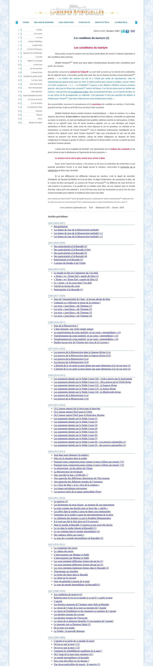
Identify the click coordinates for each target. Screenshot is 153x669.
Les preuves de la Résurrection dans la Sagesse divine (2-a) (82, 352)
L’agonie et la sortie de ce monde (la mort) (74, 641)
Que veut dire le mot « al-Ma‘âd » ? (71, 475)
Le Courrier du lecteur (35, 99)
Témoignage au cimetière (66, 571)
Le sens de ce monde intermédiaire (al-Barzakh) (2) (78, 538)
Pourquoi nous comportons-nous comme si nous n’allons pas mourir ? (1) (89, 461)
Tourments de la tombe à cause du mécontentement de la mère (83, 514)
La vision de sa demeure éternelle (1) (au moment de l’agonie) (83, 621)
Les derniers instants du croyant (69, 614)
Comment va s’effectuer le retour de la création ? (77, 302)
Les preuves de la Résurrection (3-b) (71, 362)
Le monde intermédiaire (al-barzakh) (71, 657)
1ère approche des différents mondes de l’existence (78, 481)
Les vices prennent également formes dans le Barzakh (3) (81, 568)
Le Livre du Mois (36, 103)
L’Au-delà (39, 57)
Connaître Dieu (37, 45)
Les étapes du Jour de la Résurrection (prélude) (76, 230)
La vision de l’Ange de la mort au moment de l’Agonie (80, 608)
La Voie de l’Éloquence (34, 49)
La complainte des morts (65, 548)
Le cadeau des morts (63, 551)
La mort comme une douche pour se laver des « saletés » (81, 508)
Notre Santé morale (36, 84)
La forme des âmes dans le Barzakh (71, 574)
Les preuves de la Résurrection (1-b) (71, 398)
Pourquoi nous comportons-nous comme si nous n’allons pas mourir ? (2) (89, 465)
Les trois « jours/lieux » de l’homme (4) (73, 316)
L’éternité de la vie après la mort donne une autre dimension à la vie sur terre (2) (92, 369)
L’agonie (58, 601)
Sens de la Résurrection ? (66, 325)
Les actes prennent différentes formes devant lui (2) (78, 564)
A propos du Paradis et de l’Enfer (70, 263)
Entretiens (39, 111)
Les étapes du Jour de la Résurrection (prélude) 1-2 (78, 233)
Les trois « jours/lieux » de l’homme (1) (73, 306)
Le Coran (39, 37)
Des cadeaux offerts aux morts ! (69, 535)
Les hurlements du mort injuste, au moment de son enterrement (84, 505)
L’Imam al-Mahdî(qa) (35, 41)
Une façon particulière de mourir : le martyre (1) (77, 664)
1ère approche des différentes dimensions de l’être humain (82, 478)
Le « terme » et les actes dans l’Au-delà (73, 283)
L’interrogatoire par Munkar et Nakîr (71, 554)
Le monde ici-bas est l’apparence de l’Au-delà (76, 273)
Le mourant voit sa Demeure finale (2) (72, 624)
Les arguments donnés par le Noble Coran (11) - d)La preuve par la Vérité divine (92, 382)
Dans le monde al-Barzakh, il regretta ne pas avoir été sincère (83, 525)
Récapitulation (61, 226)
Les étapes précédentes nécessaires (70, 488)
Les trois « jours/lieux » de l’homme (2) (73, 309)
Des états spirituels (36, 68)
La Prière (39, 30)
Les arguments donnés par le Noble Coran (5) (75, 432)
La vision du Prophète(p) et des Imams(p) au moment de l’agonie (85, 611)
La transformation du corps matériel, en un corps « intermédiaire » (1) (87, 332)
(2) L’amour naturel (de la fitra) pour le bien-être (77, 408)
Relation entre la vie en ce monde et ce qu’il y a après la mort (83, 597)
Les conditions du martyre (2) (68, 594)
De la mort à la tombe (64, 628)
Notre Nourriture (36, 91)
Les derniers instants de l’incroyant (70, 618)
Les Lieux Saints (36, 80)
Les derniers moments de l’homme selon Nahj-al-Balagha (81, 604)
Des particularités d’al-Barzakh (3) (70, 253)
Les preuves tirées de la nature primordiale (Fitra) (77, 491)
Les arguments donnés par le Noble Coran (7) (75, 438)
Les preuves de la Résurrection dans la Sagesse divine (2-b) (82, 355)
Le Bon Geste (37, 64)
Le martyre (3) (61, 501)
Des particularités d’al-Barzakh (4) (70, 256)
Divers (40, 118)
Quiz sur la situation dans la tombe (70, 458)
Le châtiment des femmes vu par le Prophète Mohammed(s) (82, 518)
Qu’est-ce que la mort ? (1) (67, 644)
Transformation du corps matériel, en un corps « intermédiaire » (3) (86, 339)
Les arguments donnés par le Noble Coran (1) (75, 418)
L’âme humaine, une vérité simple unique (73, 329)
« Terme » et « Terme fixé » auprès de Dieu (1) (76, 276)
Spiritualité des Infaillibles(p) (32, 53)
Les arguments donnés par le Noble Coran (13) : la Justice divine (85, 388)
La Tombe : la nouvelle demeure (69, 631)
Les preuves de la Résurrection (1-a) (71, 395)
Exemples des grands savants (33, 76)
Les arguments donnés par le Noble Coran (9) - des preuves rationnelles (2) (90, 445)
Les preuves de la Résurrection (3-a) (71, 359)
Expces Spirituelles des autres (32, 95)
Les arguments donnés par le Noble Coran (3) (75, 425)
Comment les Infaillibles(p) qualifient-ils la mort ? (78, 651)
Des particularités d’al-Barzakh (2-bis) (72, 249)
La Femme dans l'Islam (34, 107)
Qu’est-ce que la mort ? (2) (67, 647)
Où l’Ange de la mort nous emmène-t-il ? (73, 654)
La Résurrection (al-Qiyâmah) (68, 471)
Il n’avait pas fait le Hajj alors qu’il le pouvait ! (76, 521)
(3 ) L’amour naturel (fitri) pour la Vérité (73, 412)
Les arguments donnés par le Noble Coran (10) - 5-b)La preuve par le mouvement (93, 378)
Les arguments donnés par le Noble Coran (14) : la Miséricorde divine (87, 392)
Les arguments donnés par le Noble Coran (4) (75, 428)
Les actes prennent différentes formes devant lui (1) (78, 561)
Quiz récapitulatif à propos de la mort (72, 581)
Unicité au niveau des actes (67, 286)
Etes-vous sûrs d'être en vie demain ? (71, 661)
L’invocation (38, 33)
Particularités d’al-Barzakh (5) (68, 259)
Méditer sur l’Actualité (34, 61)
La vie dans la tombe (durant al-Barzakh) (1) (75, 528)
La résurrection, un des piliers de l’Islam (73, 468)
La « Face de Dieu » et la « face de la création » (76, 485)
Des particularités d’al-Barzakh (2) (70, 246)
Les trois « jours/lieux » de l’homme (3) (73, 312)
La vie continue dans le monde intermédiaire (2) (77, 531)
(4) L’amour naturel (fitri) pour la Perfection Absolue (79, 415)
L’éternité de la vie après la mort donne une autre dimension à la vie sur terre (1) (92, 365)
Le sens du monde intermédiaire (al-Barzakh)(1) (77, 584)
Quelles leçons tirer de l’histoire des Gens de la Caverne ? (81, 342)
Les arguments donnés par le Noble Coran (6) (75, 435)
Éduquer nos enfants (35, 122)
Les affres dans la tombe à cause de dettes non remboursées (82, 511)
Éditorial (39, 115)
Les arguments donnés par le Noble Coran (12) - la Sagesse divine (85, 385)
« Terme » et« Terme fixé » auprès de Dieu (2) (76, 279)
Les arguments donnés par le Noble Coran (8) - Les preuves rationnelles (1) (90, 442)
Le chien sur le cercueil (65, 578)
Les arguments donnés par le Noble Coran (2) (75, 422)
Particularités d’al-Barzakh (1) (68, 289)
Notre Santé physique (35, 87)
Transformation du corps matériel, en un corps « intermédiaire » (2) (86, 335)
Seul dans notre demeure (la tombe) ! (71, 455)
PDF (133, 31)
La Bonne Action (36, 72)
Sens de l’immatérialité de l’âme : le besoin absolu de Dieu (82, 299)
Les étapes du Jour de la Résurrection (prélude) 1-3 (78, 236)
